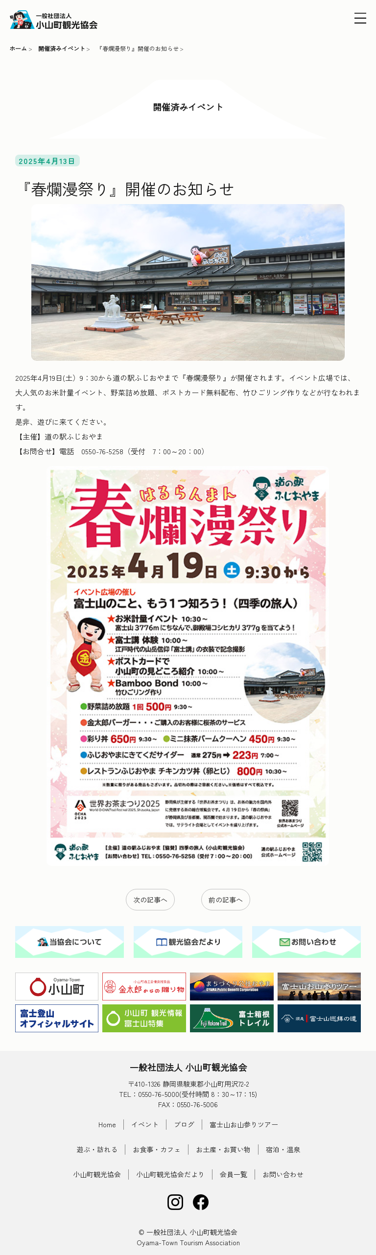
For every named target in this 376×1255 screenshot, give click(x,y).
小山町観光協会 (97, 1174)
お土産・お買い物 (223, 1149)
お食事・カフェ (157, 1149)
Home (107, 1124)
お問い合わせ (283, 1174)
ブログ (184, 1124)
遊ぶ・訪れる (97, 1149)
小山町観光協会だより (170, 1174)
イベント (145, 1124)
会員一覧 (233, 1174)
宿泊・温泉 (283, 1149)
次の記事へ (150, 900)
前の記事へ (226, 900)
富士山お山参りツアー (244, 1124)
